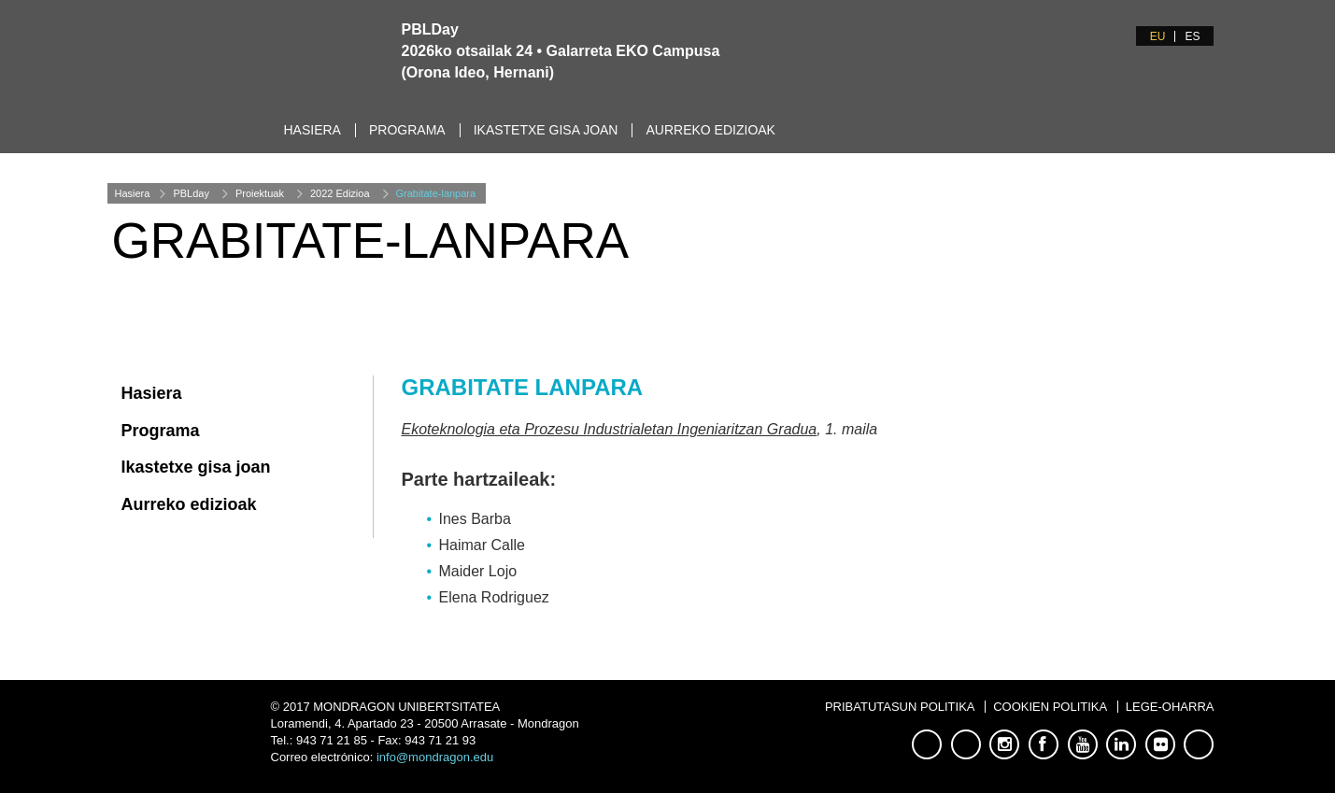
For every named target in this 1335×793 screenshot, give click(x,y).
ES (1192, 36)
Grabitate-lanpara (436, 193)
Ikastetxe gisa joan (546, 129)
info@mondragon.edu (434, 757)
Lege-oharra (1170, 707)
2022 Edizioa (340, 193)
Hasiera (312, 129)
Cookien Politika (1050, 707)
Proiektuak (259, 193)
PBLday (191, 193)
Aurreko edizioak (710, 129)
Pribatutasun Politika (900, 707)
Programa (407, 129)
